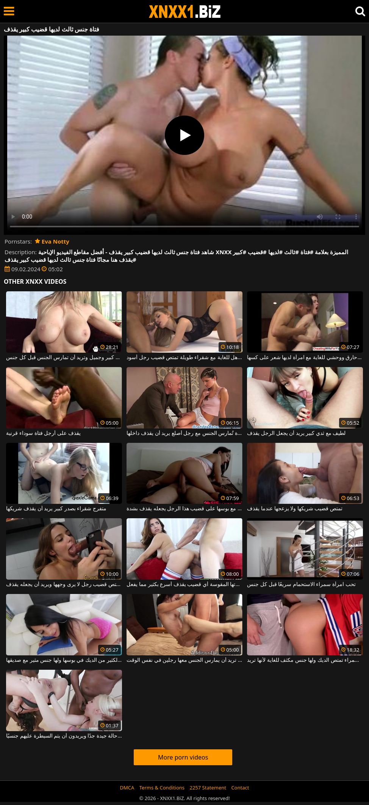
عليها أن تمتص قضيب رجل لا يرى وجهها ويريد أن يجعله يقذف (64, 584)
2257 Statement (207, 787)
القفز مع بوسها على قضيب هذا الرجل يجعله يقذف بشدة (184, 509)
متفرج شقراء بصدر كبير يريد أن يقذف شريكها (56, 509)
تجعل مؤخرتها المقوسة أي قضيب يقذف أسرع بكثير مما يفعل (184, 584)
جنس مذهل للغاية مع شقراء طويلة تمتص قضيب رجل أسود (184, 358)
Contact (240, 787)
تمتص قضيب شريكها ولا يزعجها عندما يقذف (294, 509)
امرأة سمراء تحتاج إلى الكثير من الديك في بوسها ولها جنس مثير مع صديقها (64, 660)
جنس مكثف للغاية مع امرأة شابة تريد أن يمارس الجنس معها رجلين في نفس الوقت (184, 660)
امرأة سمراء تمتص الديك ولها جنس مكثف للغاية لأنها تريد (305, 660)
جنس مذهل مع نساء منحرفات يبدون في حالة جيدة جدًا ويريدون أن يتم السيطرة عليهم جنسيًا (64, 736)
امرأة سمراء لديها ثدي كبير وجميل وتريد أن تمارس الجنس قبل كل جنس (64, 358)
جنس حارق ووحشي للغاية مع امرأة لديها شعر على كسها (305, 358)
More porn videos (183, 757)
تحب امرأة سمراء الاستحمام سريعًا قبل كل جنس (301, 584)
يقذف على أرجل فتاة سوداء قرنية (43, 433)
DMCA (127, 787)
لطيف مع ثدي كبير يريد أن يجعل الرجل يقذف (296, 433)
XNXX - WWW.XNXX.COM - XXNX (185, 11)
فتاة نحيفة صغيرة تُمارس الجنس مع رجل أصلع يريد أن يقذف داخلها (184, 433)
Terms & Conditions (161, 787)
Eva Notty (52, 241)
